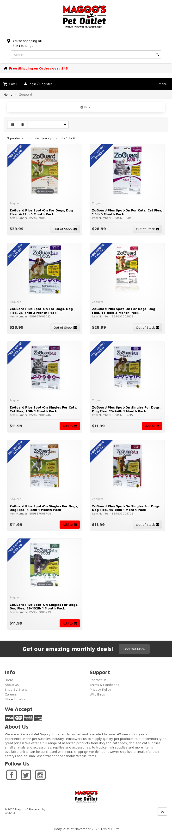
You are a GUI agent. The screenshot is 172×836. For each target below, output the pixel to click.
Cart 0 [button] (10, 84)
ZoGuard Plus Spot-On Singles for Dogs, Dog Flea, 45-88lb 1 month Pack (126, 508)
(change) (28, 45)
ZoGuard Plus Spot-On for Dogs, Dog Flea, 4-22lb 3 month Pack (41, 212)
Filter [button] (87, 107)
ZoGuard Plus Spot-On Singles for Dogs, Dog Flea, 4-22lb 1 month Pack (44, 508)
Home (8, 94)
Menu (161, 84)
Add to (70, 426)
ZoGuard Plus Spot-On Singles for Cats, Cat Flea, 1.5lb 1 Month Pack (43, 409)
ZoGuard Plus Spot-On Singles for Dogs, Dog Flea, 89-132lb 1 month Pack (44, 606)
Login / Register (38, 84)
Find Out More (134, 649)
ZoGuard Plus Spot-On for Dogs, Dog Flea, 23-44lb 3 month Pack (41, 310)
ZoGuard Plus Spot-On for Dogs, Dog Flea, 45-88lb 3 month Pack (123, 310)
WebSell (10, 813)
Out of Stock (65, 229)
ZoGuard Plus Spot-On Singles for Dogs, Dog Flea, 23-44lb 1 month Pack (126, 409)
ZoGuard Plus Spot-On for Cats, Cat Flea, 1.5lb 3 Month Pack (127, 212)
